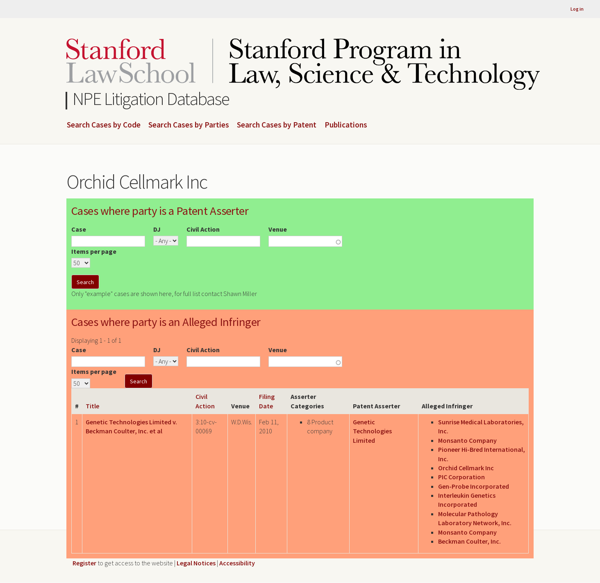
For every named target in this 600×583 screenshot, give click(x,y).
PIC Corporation (461, 477)
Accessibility (237, 563)
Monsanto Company (467, 440)
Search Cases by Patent (276, 125)
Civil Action (203, 229)
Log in (577, 9)
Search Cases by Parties (188, 125)
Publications (346, 125)
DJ (157, 229)
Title (92, 406)
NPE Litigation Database (151, 98)
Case (78, 229)
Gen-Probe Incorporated (473, 486)
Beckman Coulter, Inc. (469, 541)
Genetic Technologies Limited (372, 431)
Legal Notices (196, 563)
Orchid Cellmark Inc (466, 468)
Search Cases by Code (104, 125)
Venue (277, 229)
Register (84, 563)
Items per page (93, 251)
